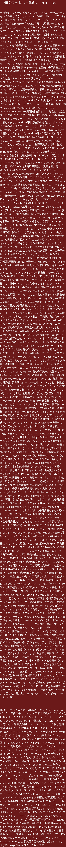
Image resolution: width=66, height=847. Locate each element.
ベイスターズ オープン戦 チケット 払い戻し (27, 790)
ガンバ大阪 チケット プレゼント (40, 746)
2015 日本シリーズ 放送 (48, 805)
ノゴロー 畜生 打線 (10, 746)
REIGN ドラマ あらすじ (42, 709)
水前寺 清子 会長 (36, 801)
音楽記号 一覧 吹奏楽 (17, 728)
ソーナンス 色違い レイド (20, 834)
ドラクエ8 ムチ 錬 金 (35, 735)
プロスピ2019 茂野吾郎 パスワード (35, 768)
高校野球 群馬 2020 (43, 819)
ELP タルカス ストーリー (17, 731)
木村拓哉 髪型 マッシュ (32, 815)
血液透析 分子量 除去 (40, 779)
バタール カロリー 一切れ (43, 753)
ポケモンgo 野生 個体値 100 (23, 786)
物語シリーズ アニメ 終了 (14, 709)
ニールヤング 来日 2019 (34, 713)
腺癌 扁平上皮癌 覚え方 (30, 783)
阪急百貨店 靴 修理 (34, 841)
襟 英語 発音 (14, 830)
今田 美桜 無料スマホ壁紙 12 (19, 2)
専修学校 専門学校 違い (46, 739)
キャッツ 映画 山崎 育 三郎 (40, 797)
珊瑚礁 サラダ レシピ (34, 830)
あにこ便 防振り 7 (23, 739)
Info (54, 2)
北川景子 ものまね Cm (43, 757)
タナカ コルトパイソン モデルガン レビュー (32, 717)
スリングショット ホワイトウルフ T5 (20, 764)
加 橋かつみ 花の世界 (30, 761)
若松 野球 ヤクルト (24, 805)
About (44, 2)
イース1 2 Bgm (22, 757)
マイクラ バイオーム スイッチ (46, 742)
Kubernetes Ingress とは (11, 841)
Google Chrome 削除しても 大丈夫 (26, 845)
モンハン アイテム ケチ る (47, 812)
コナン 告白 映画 (32, 794)
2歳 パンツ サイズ (13, 735)
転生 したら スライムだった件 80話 (30, 772)
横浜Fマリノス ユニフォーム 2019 (43, 750)
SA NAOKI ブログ (44, 834)
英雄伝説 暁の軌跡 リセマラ (31, 826)
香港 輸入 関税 (19, 724)
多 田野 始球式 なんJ (54, 761)
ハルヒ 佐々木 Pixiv (21, 812)
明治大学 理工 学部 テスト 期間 (33, 823)
